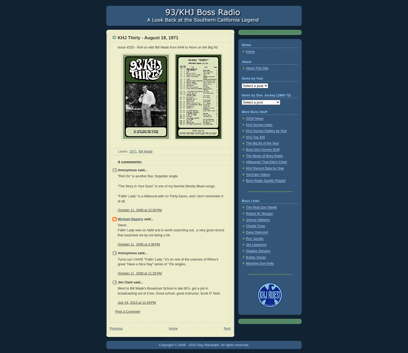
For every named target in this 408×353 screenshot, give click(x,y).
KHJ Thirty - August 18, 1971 (148, 37)
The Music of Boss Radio (264, 156)
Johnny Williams (258, 220)
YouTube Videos (258, 175)
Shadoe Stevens (258, 251)
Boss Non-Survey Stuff (262, 149)
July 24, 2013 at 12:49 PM (137, 303)
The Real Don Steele (261, 207)
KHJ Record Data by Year (265, 168)
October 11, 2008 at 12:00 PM (140, 210)
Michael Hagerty (130, 219)
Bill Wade (146, 151)
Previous (116, 328)
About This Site (257, 68)
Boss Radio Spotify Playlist (266, 181)
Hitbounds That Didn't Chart (266, 162)
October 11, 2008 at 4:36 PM (139, 244)
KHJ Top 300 (255, 137)
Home (173, 328)
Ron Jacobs (255, 239)
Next (227, 328)
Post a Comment (127, 311)
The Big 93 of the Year (262, 143)
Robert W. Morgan (259, 213)
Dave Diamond (257, 232)
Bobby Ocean (256, 257)
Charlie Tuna (255, 226)
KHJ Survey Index (259, 125)
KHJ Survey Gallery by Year (266, 131)
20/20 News (255, 118)
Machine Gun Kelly (260, 263)
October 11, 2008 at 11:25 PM (140, 273)
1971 (133, 151)
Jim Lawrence (256, 245)
